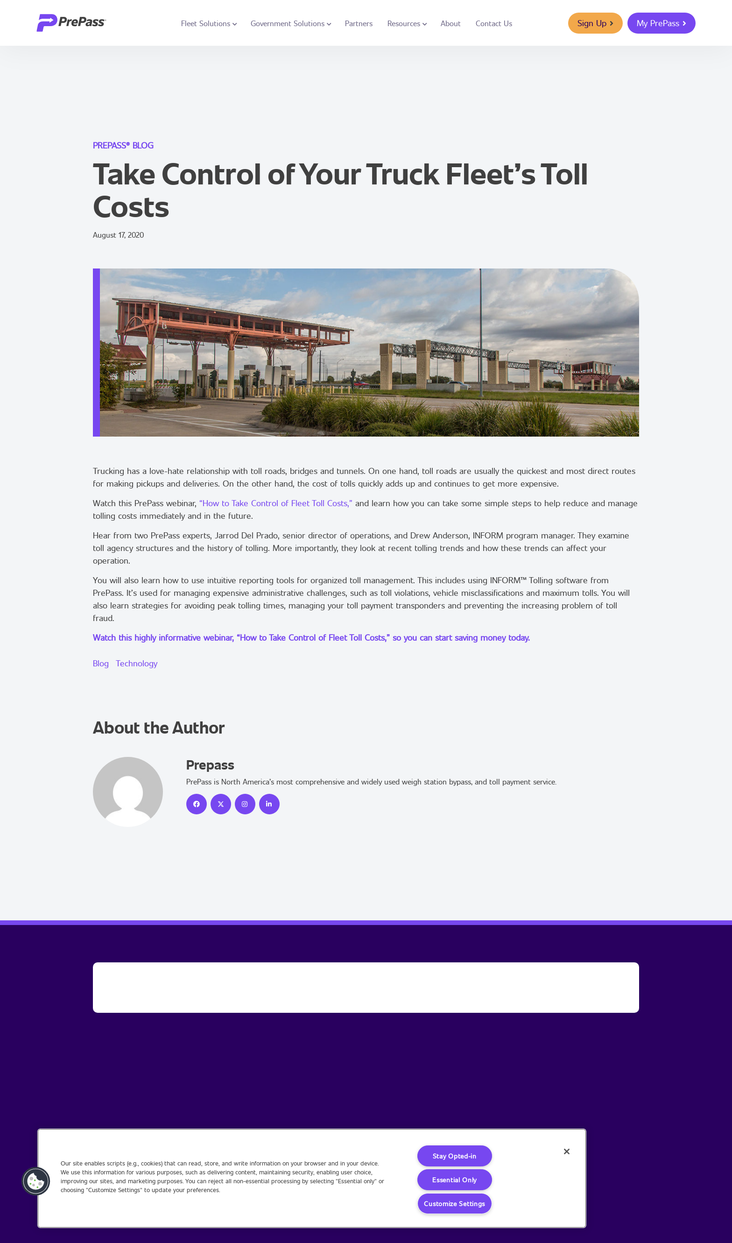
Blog (101, 663)
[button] (36, 1181)
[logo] (71, 22)
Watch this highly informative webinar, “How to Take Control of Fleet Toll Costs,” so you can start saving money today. (311, 637)
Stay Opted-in (455, 1155)
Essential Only (454, 1179)
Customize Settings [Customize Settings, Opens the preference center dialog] (454, 1203)
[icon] (196, 804)
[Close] (566, 1151)
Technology (136, 663)
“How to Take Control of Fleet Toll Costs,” (275, 502)
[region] (311, 1178)
